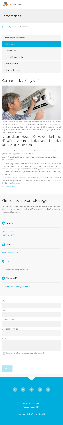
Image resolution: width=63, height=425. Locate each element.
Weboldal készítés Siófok (31, 407)
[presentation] (18, 361)
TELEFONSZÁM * (8, 320)
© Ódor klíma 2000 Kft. (31, 403)
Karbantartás (9, 44)
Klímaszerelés (10, 50)
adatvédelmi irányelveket (35, 353)
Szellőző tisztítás (11, 63)
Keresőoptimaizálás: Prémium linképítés (31, 414)
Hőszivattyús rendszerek (14, 38)
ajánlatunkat (10, 187)
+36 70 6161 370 (8, 231)
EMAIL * (5, 311)
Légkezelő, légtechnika (13, 57)
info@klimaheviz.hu (10, 252)
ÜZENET (5, 338)
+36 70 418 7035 (8, 235)
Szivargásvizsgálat (12, 70)
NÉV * (4, 301)
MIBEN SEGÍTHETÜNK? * (11, 329)
